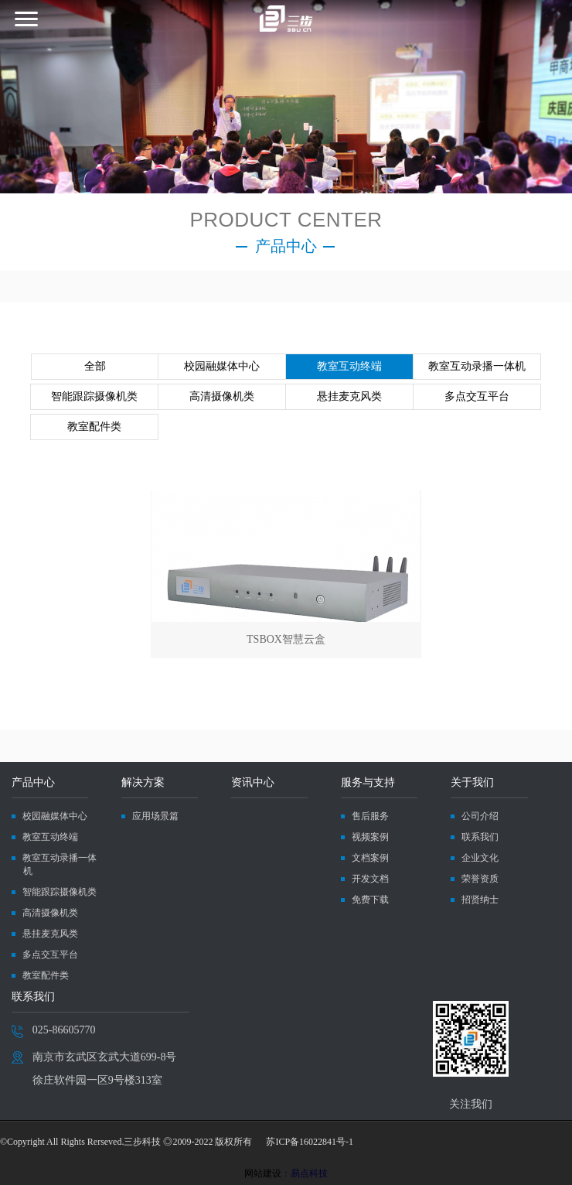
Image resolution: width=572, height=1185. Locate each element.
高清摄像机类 (221, 396)
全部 (95, 366)
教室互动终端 (349, 366)
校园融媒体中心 (222, 366)
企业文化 (480, 857)
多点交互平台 (476, 396)
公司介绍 (480, 816)
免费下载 (370, 899)
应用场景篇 (155, 816)
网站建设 (262, 1173)
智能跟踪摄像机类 (94, 396)
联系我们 (480, 837)
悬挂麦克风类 (349, 396)
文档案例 (370, 857)
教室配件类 (94, 426)
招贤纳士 (480, 899)
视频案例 (370, 837)
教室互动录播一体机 (477, 366)
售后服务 (370, 816)
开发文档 (370, 878)
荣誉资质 (480, 878)
